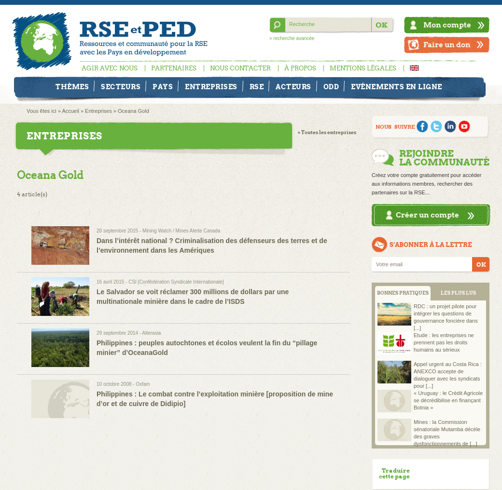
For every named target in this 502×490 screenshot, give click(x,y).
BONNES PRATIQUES (403, 293)
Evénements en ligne (396, 86)
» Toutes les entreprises (327, 132)
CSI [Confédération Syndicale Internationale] (175, 282)
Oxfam (143, 384)
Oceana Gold (133, 111)
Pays (163, 86)
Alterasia (151, 333)
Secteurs (120, 86)
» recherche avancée (291, 38)
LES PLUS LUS (458, 293)
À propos (300, 68)
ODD (331, 86)
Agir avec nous (110, 68)
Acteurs (293, 86)
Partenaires (173, 68)
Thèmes (72, 86)
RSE (257, 86)
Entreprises (211, 86)
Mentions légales (363, 68)
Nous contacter (240, 68)
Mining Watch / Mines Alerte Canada (181, 230)
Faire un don (447, 44)
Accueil (70, 111)
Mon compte (447, 24)
